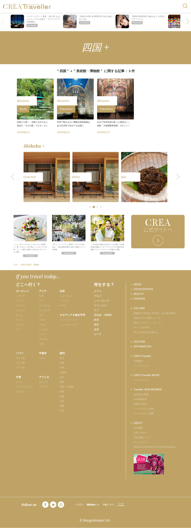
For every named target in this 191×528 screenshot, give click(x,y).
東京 (62, 358)
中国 (62, 401)
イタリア (20, 296)
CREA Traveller (142, 356)
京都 (62, 363)
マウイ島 (20, 367)
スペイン (20, 310)
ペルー (42, 358)
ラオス (42, 320)
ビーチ (98, 334)
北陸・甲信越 (66, 386)
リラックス (100, 305)
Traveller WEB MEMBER (148, 389)
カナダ (63, 305)
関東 (62, 382)
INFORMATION (142, 346)
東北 (62, 377)
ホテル (98, 291)
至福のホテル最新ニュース (147, 318)
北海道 (63, 372)
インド (42, 334)
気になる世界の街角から (146, 332)
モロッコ (43, 382)
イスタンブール (24, 386)
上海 (41, 343)
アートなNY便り (142, 327)
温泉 (96, 329)
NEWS (137, 284)
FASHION (139, 298)
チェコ (19, 315)
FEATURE (139, 341)
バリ (41, 300)
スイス (19, 320)
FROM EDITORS (143, 289)
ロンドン (20, 324)
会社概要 (138, 428)
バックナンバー (141, 365)
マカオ (42, 324)
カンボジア (44, 310)
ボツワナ (43, 386)
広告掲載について (143, 437)
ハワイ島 (20, 363)
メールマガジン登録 (144, 408)
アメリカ (64, 300)
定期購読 (138, 361)
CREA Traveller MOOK (147, 375)
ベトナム (43, 329)
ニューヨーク (66, 296)
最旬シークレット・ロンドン (148, 322)
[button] (187, 22)
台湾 (41, 296)
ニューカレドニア (69, 324)
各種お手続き (140, 404)
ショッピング (101, 300)
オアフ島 (20, 358)
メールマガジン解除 (144, 413)
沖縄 (62, 367)
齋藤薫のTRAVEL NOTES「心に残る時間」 (155, 313)
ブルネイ (43, 339)
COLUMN (139, 308)
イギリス (20, 305)
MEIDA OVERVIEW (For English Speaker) (155, 447)
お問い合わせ (140, 432)
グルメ (98, 296)
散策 (96, 324)
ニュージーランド (69, 320)
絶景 (96, 319)
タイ (41, 315)
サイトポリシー (141, 442)
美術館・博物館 (103, 315)
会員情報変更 (140, 399)
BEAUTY (139, 294)
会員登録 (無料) (141, 394)
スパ (96, 310)
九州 (62, 410)
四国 (62, 406)
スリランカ (44, 305)
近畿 (62, 396)
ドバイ (19, 382)
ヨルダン (20, 391)
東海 (62, 391)
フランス (20, 300)
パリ (18, 329)
